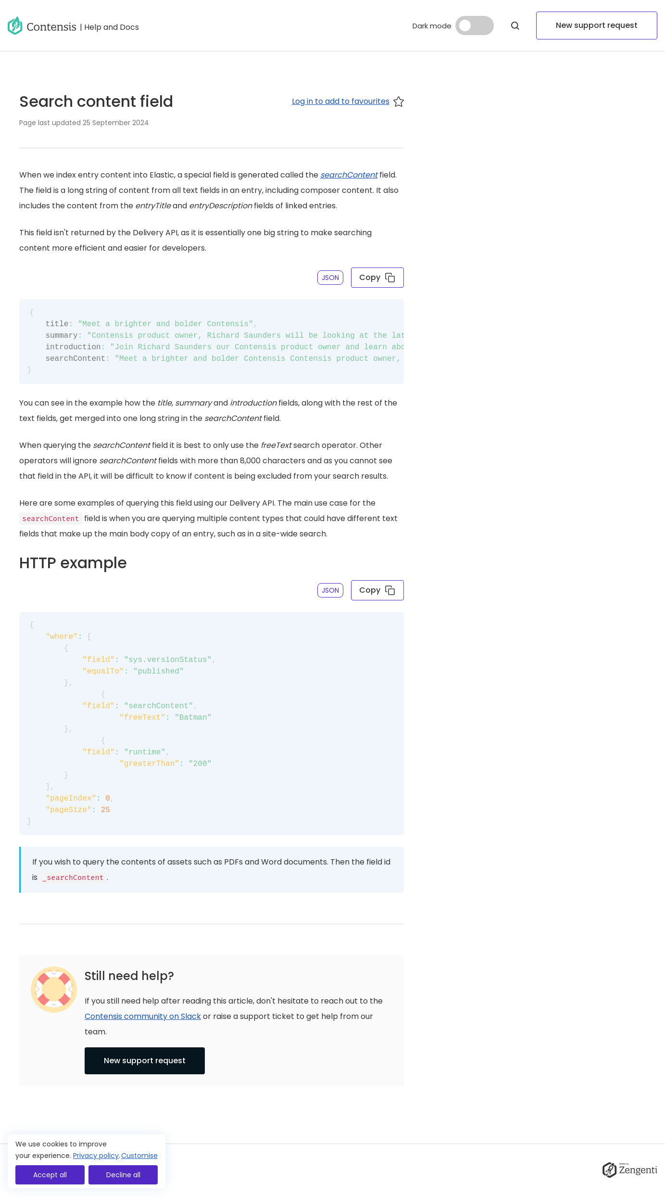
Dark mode (432, 25)
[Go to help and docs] (109, 25)
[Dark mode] (474, 25)
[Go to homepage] (42, 25)
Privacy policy (96, 1155)
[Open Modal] (515, 25)
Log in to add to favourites (348, 101)
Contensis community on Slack (143, 1016)
